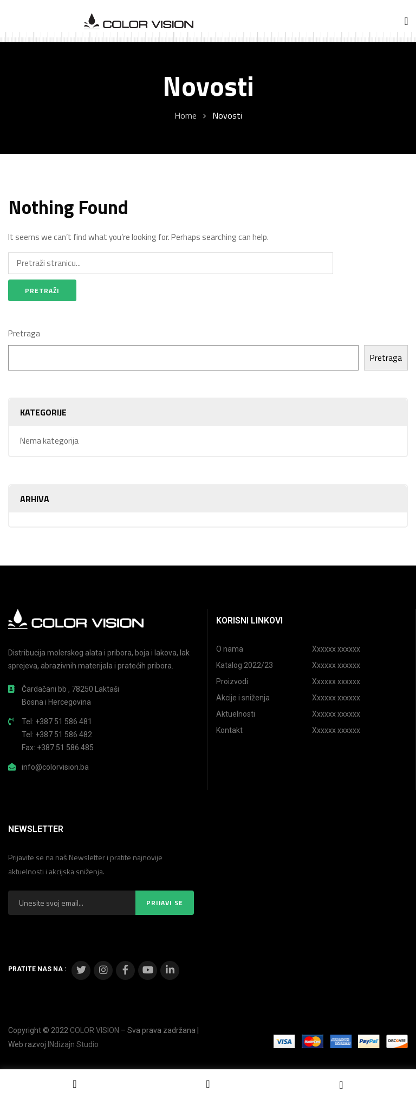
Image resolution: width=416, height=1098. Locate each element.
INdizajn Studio (73, 1044)
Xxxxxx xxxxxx (336, 649)
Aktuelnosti (235, 714)
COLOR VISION (94, 1030)
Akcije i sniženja (243, 697)
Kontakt (229, 730)
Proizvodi (232, 681)
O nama (229, 649)
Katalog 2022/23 (244, 665)
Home (185, 115)
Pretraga (24, 333)
